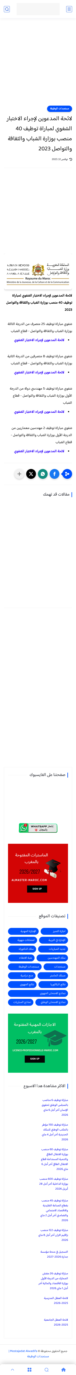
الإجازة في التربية (56, 940)
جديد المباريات (57, 949)
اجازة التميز (59, 931)
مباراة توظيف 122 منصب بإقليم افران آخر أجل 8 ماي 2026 (53, 1235)
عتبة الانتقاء (25, 957)
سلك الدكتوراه (26, 949)
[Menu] (29, 1370)
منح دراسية (27, 975)
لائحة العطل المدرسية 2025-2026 (56, 1301)
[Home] (63, 1370)
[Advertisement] (38, 64)
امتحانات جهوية (26, 940)
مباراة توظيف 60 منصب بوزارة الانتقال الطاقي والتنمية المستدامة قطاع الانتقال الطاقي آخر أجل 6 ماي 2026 (54, 1159)
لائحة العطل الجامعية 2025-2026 (56, 1322)
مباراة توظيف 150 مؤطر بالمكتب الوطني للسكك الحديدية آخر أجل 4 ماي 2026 (55, 1132)
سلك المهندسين (56, 957)
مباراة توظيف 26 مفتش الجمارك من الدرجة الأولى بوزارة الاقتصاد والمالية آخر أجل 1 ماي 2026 (53, 1281)
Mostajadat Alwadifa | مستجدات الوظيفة (29, 1354)
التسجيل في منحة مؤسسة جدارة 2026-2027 (54, 1254)
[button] (54, 474)
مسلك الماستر (57, 975)
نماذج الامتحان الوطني (53, 1002)
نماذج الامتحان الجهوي (52, 993)
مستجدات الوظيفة (59, 108)
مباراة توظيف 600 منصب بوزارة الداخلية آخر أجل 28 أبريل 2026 (53, 1184)
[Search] (46, 1370)
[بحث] (7, 9)
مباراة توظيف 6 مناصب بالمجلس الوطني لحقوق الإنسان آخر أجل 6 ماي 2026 (55, 1107)
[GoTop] (12, 1370)
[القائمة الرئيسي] (69, 9)
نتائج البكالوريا (57, 984)
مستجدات (59, 966)
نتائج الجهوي (27, 984)
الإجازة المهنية (28, 931)
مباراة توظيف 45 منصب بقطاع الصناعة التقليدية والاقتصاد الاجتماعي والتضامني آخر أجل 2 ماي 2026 (54, 1210)
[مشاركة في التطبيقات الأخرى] (19, 474)
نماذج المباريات (22, 1002)
